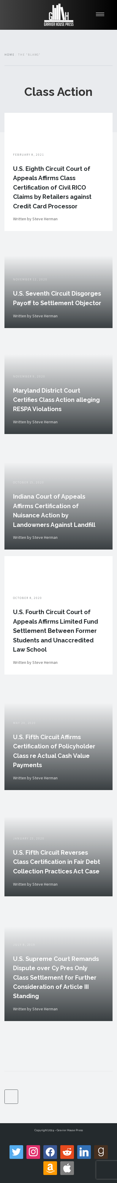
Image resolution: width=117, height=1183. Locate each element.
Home (9, 55)
